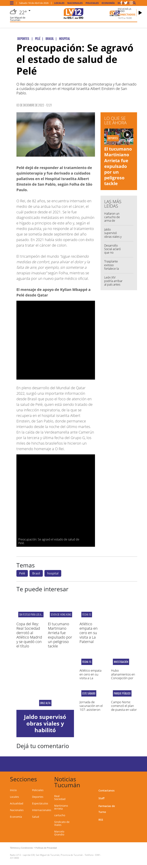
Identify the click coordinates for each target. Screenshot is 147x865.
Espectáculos (40, 803)
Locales (59, 3)
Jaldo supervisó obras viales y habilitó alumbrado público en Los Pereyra (45, 733)
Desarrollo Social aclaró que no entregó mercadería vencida (112, 254)
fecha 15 (86, 614)
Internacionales (41, 810)
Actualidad (16, 803)
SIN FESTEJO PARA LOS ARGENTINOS (35, 614)
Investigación (121, 662)
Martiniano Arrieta (61, 807)
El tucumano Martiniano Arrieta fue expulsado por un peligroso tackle (118, 166)
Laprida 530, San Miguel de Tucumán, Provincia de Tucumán (53, 855)
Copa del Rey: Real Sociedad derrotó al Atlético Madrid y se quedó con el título (29, 635)
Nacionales (75, 3)
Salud (35, 816)
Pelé (22, 573)
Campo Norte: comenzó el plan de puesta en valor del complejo (124, 707)
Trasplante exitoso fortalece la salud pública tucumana (113, 268)
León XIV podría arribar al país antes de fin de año (113, 282)
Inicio (13, 790)
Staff (101, 798)
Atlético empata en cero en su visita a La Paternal (88, 632)
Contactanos (106, 790)
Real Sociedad (59, 797)
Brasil (36, 573)
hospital (52, 573)
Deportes (37, 797)
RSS (100, 819)
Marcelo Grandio (59, 833)
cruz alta (45, 703)
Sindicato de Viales (62, 823)
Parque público (122, 693)
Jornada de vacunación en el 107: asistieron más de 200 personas (91, 709)
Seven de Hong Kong (61, 614)
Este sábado (88, 693)
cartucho (59, 815)
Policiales (92, 3)
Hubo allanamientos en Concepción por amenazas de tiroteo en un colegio (123, 679)
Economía (108, 3)
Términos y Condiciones (21, 847)
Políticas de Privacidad (46, 847)
